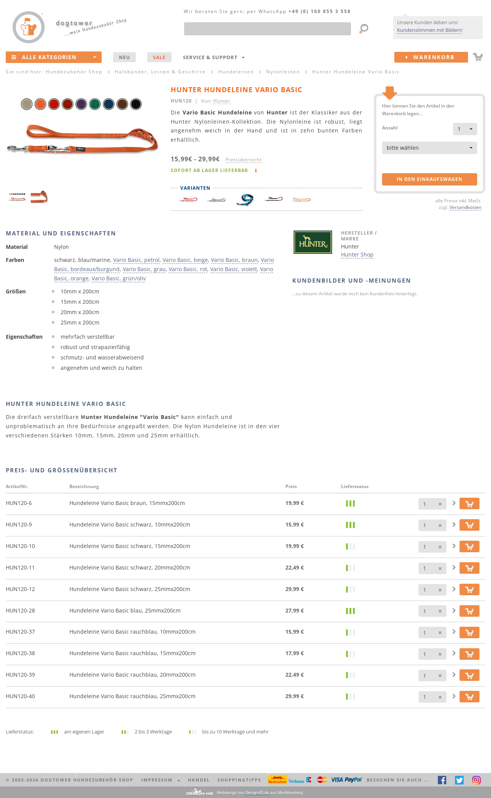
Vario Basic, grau (144, 269)
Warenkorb (437, 57)
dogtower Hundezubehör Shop (87, 780)
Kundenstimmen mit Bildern (429, 29)
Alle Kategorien (54, 57)
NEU (124, 57)
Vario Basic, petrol (136, 259)
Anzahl (390, 127)
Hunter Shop (357, 254)
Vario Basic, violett (233, 269)
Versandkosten (465, 207)
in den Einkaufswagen (430, 179)
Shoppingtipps (239, 780)
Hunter (222, 101)
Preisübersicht (244, 159)
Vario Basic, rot (188, 269)
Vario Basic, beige (185, 259)
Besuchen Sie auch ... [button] (398, 780)
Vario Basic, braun (234, 259)
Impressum (160, 780)
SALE (159, 57)
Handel (199, 780)
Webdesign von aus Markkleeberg (260, 792)
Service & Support (214, 57)
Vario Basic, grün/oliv (119, 278)
